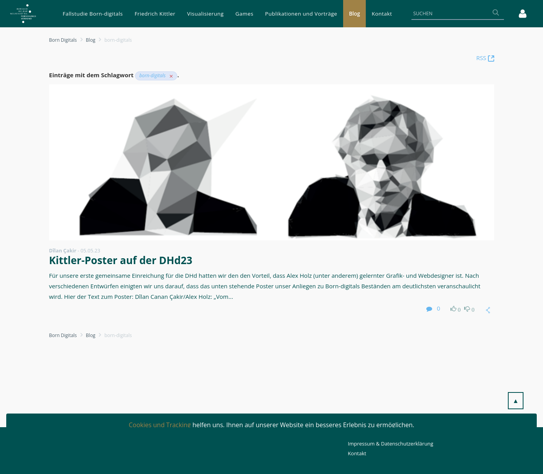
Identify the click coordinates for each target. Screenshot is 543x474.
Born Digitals (63, 40)
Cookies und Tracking (160, 425)
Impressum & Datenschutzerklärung (390, 443)
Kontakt (357, 453)
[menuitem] (93, 13)
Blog (91, 40)
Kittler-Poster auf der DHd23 (120, 260)
